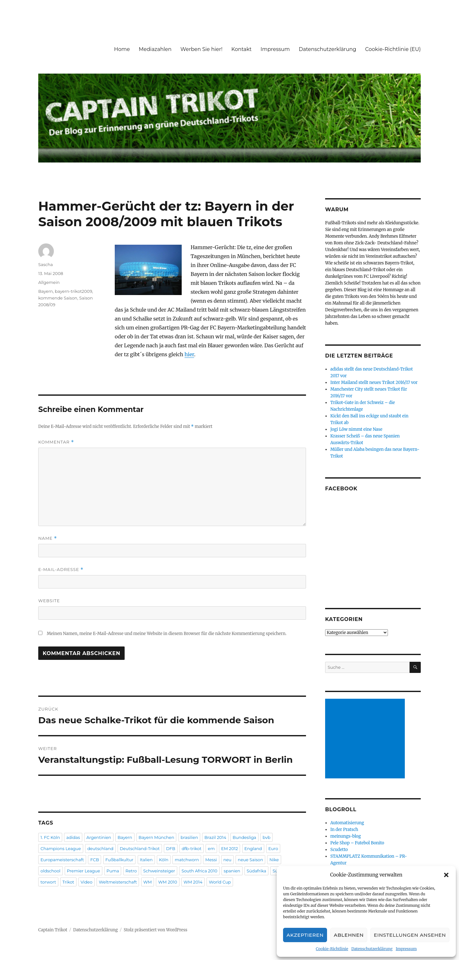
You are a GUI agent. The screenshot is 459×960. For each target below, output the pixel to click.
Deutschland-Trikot (140, 848)
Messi (211, 859)
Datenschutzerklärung (371, 948)
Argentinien (98, 837)
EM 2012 (229, 848)
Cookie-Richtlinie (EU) (393, 49)
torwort (48, 881)
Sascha (45, 264)
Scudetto (339, 849)
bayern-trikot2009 (73, 291)
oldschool (50, 870)
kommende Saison (57, 297)
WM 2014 (193, 881)
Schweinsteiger (159, 870)
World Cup (220, 881)
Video (86, 881)
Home (122, 49)
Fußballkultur (120, 859)
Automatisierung (347, 823)
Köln (163, 859)
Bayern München (156, 837)
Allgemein (49, 282)
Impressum (406, 948)
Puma (112, 870)
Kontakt (241, 49)
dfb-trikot (191, 848)
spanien (232, 870)
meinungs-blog (345, 836)
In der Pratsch (344, 829)
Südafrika (256, 870)
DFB (170, 848)
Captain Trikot (52, 930)
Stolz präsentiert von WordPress (155, 930)
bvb (266, 837)
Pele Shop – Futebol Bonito (357, 843)
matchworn (187, 859)
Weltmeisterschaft (118, 881)
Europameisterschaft (62, 859)
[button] (446, 875)
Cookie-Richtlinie (332, 948)
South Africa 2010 (199, 870)
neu (227, 859)
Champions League (60, 848)
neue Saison (250, 859)
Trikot (68, 881)
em (211, 848)
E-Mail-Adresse (61, 569)
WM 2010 (167, 881)
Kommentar (56, 442)
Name (47, 538)
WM (147, 881)
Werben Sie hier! (201, 49)
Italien (146, 859)
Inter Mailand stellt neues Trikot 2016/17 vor (374, 382)
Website (49, 600)
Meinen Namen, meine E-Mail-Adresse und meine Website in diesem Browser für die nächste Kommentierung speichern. (167, 633)
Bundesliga (244, 837)
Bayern (45, 291)
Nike (274, 859)
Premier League (83, 870)
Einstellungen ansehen (410, 935)
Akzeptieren (305, 935)
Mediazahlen (155, 49)
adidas (73, 837)
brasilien (189, 837)
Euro (273, 848)
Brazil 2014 (215, 837)
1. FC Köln (50, 837)
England (253, 848)
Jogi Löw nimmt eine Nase (356, 429)
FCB (94, 859)
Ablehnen (349, 935)
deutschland (100, 848)
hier (189, 354)
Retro (131, 870)
